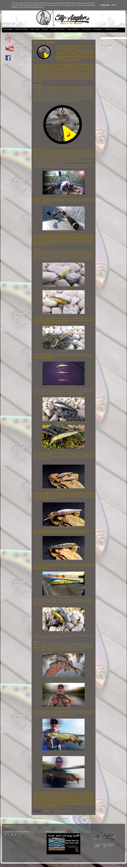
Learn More (104, 5)
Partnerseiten (73, 29)
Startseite (8, 29)
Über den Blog (21, 29)
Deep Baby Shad (61, 356)
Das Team (35, 29)
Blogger (72, 859)
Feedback (97, 29)
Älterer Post (91, 818)
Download (86, 29)
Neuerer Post (36, 818)
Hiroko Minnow (47, 356)
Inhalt (45, 29)
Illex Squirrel (62, 259)
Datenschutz (111, 29)
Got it (113, 5)
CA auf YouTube (57, 29)
